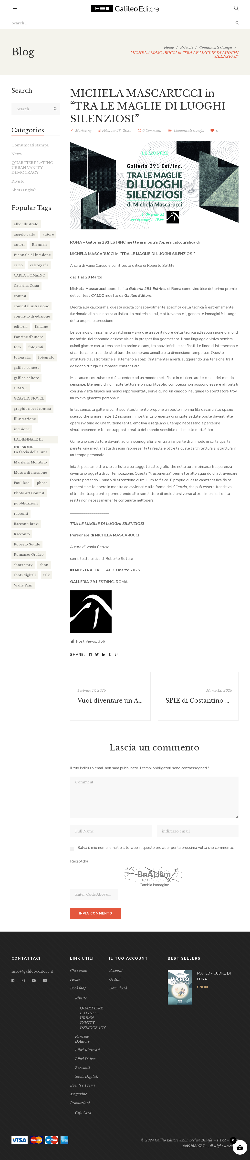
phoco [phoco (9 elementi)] (42, 483)
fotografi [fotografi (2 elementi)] (35, 347)
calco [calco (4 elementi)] (18, 265)
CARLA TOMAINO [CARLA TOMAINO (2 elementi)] (29, 275)
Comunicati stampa (189, 130)
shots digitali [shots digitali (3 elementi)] (25, 575)
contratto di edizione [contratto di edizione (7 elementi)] (32, 316)
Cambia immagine (154, 885)
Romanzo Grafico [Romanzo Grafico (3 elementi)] (29, 555)
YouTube (34, 980)
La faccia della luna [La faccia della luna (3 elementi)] (31, 452)
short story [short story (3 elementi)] (23, 565)
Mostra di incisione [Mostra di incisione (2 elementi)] (30, 473)
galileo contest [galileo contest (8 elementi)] (26, 368)
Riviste (17, 181)
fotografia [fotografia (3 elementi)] (22, 357)
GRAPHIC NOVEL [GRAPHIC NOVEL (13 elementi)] (29, 398)
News (16, 154)
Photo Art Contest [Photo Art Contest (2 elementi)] (29, 493)
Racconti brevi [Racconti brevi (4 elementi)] (26, 524)
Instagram (23, 980)
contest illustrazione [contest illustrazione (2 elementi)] (31, 306)
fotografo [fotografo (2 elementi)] (46, 357)
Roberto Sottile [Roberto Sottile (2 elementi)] (27, 544)
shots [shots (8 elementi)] (44, 565)
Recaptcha (79, 861)
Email (45, 980)
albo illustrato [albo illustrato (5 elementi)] (26, 224)
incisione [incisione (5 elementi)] (22, 429)
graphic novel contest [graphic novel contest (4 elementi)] (32, 409)
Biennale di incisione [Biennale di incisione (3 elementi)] (32, 255)
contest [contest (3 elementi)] (20, 296)
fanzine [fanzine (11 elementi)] (41, 327)
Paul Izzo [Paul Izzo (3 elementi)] (22, 483)
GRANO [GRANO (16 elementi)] (20, 388)
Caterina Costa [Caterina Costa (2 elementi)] (26, 286)
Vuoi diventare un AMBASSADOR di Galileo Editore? (111, 700)
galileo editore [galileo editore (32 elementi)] (26, 378)
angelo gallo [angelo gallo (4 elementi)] (24, 234)
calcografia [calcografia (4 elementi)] (39, 265)
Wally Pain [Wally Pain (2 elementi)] (23, 585)
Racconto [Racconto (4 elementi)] (22, 534)
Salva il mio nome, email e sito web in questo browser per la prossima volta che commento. (156, 847)
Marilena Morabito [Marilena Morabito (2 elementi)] (30, 462)
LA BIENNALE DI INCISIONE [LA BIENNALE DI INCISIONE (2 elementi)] (28, 440)
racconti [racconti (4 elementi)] (21, 514)
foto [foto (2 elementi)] (17, 347)
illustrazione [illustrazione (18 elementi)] (25, 419)
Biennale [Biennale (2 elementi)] (40, 245)
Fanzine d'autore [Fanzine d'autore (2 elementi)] (28, 337)
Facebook (12, 980)
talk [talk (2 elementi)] (46, 575)
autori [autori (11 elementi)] (19, 245)
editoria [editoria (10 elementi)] (21, 327)
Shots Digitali (24, 190)
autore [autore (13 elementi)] (48, 234)
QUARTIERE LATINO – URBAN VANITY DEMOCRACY (34, 167)
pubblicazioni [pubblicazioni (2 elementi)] (26, 503)
